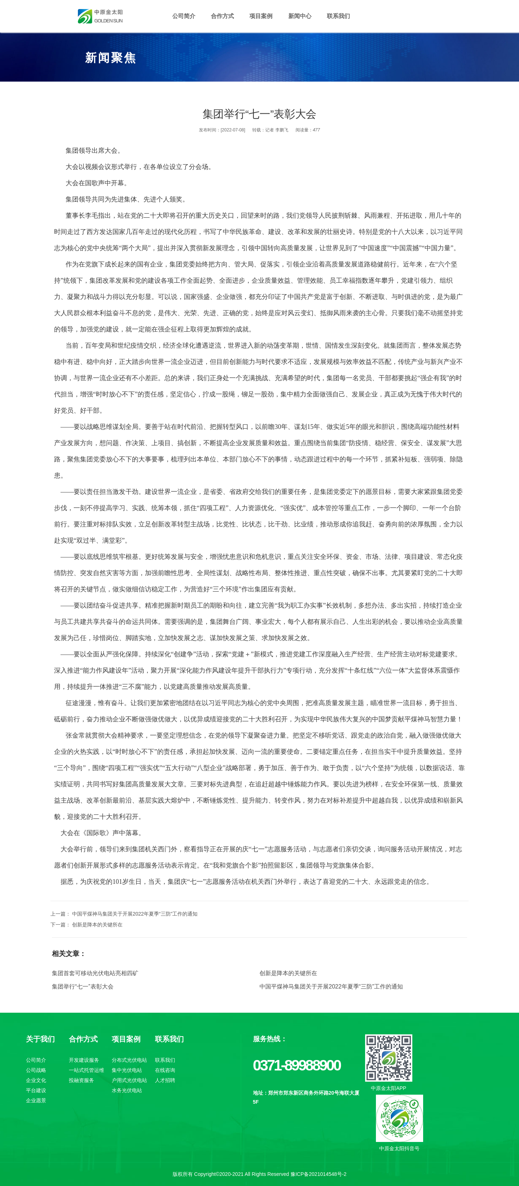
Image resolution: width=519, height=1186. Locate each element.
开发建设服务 (84, 1060)
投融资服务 (81, 1080)
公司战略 (36, 1070)
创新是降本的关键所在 (288, 973)
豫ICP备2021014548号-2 (318, 1174)
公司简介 (183, 16)
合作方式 (222, 16)
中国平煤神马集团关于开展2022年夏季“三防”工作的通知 (331, 986)
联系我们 (338, 16)
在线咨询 (165, 1070)
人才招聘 (165, 1080)
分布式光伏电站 (129, 1060)
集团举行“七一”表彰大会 (83, 986)
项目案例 (260, 16)
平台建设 (36, 1090)
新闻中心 (299, 16)
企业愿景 (36, 1100)
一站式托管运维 (86, 1070)
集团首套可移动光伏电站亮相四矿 (95, 973)
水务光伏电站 (127, 1090)
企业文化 (36, 1080)
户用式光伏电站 (129, 1080)
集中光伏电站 (127, 1070)
